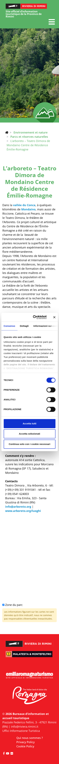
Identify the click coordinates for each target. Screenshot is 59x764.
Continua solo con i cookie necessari (29, 444)
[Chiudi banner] (54, 317)
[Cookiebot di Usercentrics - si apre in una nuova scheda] (34, 317)
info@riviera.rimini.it (24, 726)
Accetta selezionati (29, 433)
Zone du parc (12, 605)
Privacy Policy (25, 742)
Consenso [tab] (9, 326)
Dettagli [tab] (24, 326)
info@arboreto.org (18, 506)
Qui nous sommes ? (29, 738)
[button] (52, 21)
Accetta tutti (29, 423)
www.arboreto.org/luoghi (23, 511)
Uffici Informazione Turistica (21, 731)
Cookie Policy (25, 746)
